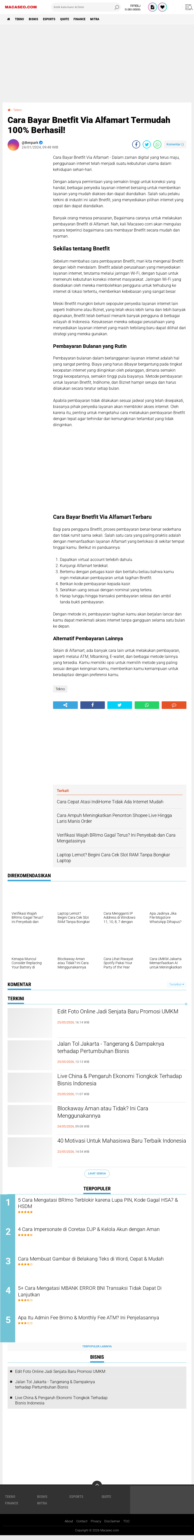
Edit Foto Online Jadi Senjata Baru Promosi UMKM (118, 1016)
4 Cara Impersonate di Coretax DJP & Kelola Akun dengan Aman (102, 1230)
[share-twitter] (147, 144)
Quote (73, 19)
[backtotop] (97, 1490)
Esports (56, 19)
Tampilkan (176, 984)
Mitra (108, 19)
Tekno (22, 19)
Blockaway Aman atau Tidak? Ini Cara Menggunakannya (110, 1113)
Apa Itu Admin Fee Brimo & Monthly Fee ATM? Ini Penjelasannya (102, 1322)
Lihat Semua (97, 1173)
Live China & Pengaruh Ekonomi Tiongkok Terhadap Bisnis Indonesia (116, 1081)
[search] (86, 7)
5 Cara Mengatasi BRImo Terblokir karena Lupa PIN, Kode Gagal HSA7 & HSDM (102, 1204)
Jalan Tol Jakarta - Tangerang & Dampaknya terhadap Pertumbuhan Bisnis (120, 1049)
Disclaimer (114, 1526)
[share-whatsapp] (157, 144)
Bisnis (38, 19)
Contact (81, 1526)
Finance (90, 19)
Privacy (97, 1526)
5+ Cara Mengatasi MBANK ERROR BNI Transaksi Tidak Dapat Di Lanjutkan (100, 1295)
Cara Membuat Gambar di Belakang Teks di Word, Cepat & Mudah (95, 1265)
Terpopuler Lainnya (97, 1351)
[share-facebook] (136, 144)
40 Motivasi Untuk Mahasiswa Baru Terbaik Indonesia (119, 1146)
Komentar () (175, 144)
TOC (128, 1526)
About (67, 1526)
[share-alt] (65, 705)
